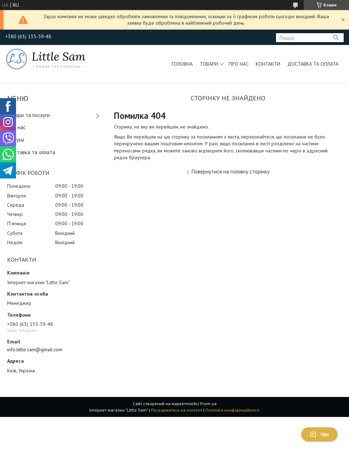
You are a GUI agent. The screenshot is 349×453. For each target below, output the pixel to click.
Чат (319, 434)
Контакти (268, 64)
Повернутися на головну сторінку (231, 171)
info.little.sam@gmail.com (34, 349)
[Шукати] (336, 37)
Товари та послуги (28, 115)
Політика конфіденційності (232, 410)
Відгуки (15, 139)
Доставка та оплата (312, 64)
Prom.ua (208, 403)
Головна (182, 64)
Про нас (239, 64)
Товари (209, 64)
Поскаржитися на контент (176, 410)
